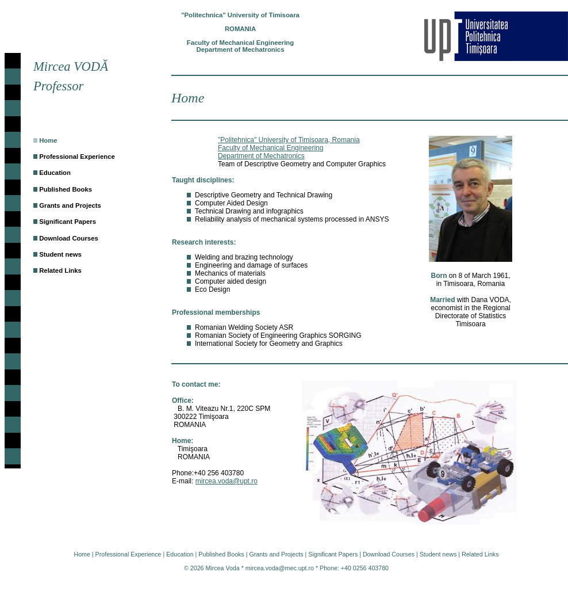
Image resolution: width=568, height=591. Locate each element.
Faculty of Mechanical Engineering (270, 148)
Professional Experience (77, 156)
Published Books (65, 189)
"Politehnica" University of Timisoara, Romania (289, 140)
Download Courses (68, 238)
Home (48, 140)
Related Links (60, 270)
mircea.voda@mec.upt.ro (279, 568)
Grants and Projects (70, 205)
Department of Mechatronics (261, 156)
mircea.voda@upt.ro (226, 481)
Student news (60, 254)
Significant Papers (67, 221)
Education (55, 172)
